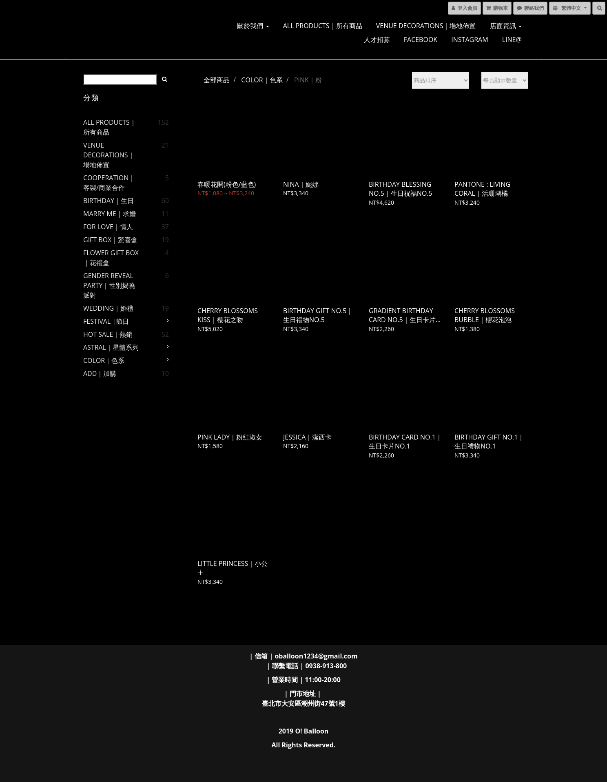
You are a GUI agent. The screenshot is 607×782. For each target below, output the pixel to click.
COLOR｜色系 (103, 360)
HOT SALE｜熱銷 (108, 334)
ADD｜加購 (99, 373)
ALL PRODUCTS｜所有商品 (322, 25)
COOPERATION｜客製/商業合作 (109, 182)
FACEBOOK (420, 39)
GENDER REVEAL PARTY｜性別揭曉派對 (109, 285)
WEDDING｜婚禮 (108, 308)
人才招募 (377, 39)
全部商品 (217, 79)
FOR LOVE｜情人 (108, 226)
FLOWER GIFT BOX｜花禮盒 (111, 257)
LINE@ (512, 39)
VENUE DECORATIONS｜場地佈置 (426, 25)
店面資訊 (506, 25)
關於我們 (253, 25)
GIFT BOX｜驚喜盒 (110, 239)
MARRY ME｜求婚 (109, 213)
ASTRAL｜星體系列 (111, 347)
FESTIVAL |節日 (106, 321)
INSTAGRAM (469, 39)
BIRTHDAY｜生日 (108, 200)
